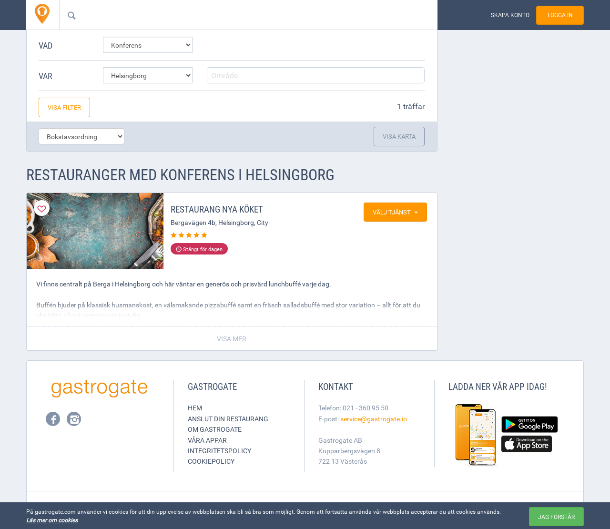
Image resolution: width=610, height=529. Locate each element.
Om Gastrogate (215, 429)
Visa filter (64, 107)
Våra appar (207, 440)
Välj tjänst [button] (395, 212)
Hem (195, 407)
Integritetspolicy (219, 450)
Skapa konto (510, 15)
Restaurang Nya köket (217, 209)
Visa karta (399, 136)
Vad (45, 45)
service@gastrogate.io (373, 418)
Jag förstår (556, 516)
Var (45, 75)
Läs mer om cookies (52, 520)
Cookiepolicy (211, 461)
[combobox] (233, 15)
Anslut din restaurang (228, 418)
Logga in (560, 15)
